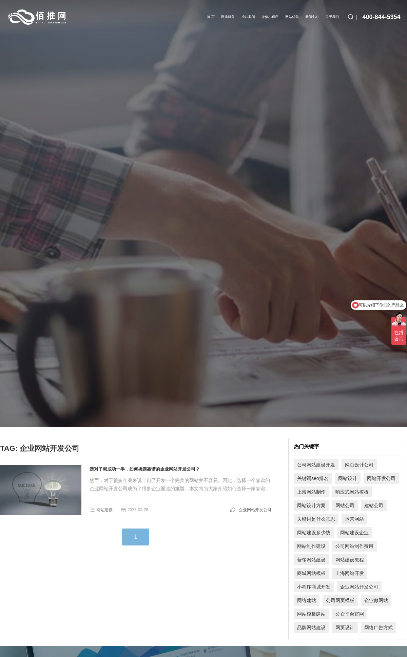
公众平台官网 (349, 614)
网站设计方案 (311, 505)
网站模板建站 (311, 614)
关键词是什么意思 (316, 519)
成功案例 (248, 17)
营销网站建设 (311, 559)
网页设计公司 (359, 464)
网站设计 (347, 478)
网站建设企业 (354, 532)
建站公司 (373, 505)
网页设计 (344, 627)
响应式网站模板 (352, 492)
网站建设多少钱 (313, 532)
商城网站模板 (311, 573)
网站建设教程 (349, 559)
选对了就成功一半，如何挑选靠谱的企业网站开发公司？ (145, 469)
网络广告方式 (378, 627)
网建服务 (228, 17)
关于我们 (332, 17)
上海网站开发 (349, 573)
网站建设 (104, 509)
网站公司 (344, 505)
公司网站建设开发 (316, 464)
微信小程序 (269, 17)
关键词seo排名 (313, 478)
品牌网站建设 (311, 627)
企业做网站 (376, 600)
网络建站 (306, 600)
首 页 (211, 17)
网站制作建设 (311, 546)
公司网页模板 (340, 600)
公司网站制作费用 (354, 546)
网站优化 (292, 17)
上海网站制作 (311, 492)
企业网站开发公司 (255, 509)
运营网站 (354, 519)
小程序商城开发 (313, 587)
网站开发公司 (381, 478)
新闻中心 (312, 17)
